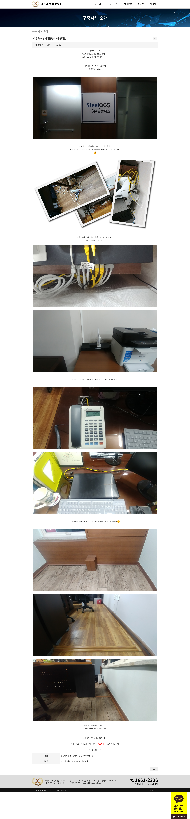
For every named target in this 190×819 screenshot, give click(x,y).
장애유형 (128, 3)
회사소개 (99, 3)
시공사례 (154, 3)
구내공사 (114, 3)
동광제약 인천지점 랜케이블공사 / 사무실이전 (77, 755)
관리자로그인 (153, 790)
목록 (154, 769)
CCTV (141, 3)
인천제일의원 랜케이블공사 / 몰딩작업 (74, 761)
